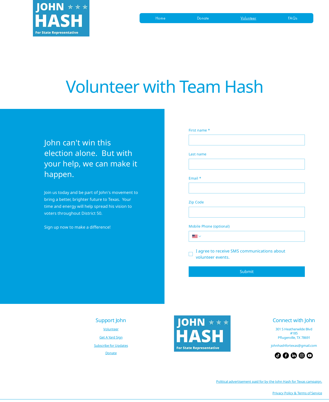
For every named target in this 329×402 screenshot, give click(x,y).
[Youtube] (310, 355)
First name (199, 130)
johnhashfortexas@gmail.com (294, 345)
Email (195, 178)
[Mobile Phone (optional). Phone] (251, 236)
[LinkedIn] (294, 355)
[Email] (245, 188)
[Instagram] (302, 355)
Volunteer (110, 329)
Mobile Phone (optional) (209, 226)
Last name (197, 154)
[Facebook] (286, 355)
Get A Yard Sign (111, 337)
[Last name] (245, 164)
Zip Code (196, 202)
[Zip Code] (245, 212)
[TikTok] (278, 355)
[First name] (245, 140)
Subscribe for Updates (111, 345)
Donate (111, 353)
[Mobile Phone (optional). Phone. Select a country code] (197, 236)
